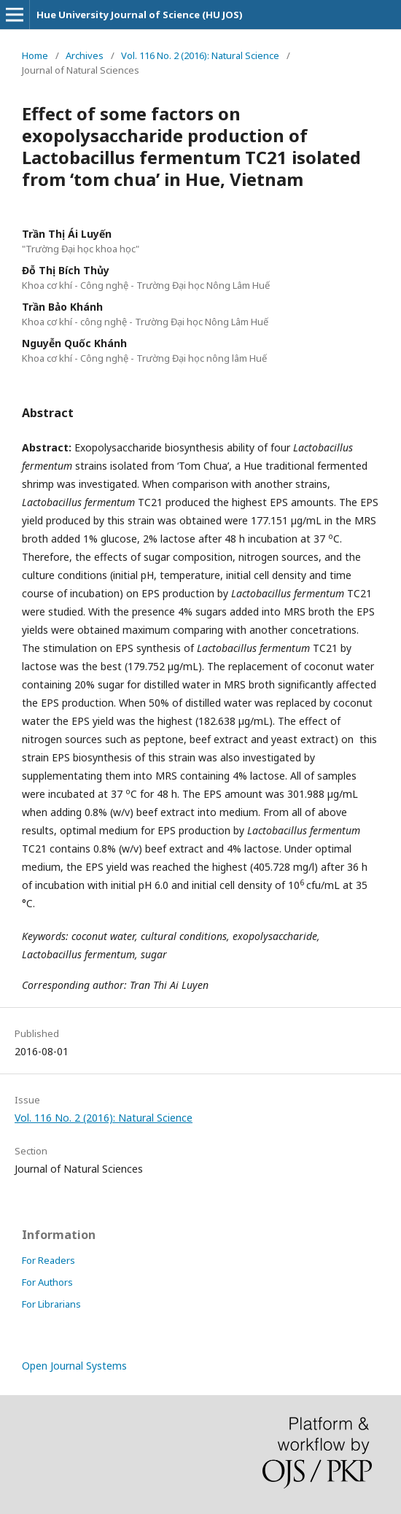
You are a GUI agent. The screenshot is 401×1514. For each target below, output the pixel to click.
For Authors (47, 1282)
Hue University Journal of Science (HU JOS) (139, 14)
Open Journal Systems (74, 1366)
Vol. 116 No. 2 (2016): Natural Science (200, 55)
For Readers (48, 1260)
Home (35, 55)
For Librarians (51, 1304)
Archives (85, 55)
